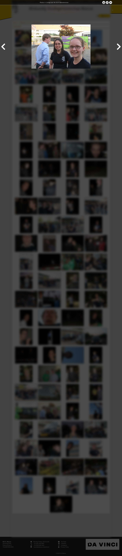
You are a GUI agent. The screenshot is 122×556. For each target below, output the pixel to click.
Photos (42, 2)
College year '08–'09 (52, 2)
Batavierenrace (64, 2)
